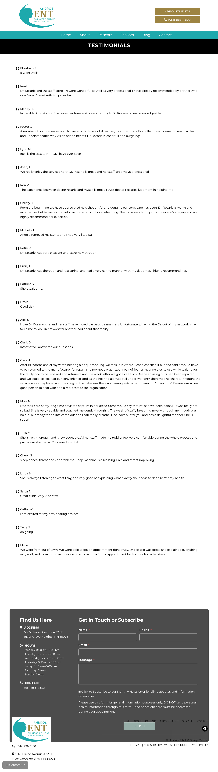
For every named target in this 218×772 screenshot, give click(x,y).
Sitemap (135, 744)
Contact (167, 35)
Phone (145, 669)
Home (63, 35)
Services (128, 35)
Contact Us (15, 765)
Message (87, 699)
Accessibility (153, 744)
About (83, 35)
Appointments (177, 11)
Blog (148, 35)
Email (84, 684)
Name (84, 669)
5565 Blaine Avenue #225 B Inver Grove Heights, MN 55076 (46, 674)
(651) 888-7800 (177, 19)
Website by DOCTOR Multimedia (186, 744)
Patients (104, 35)
